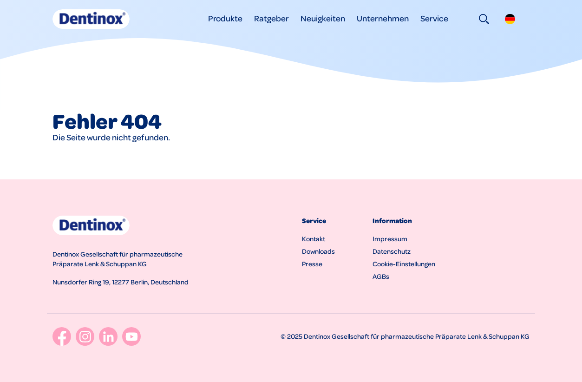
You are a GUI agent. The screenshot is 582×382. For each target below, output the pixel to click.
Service (434, 18)
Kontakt (313, 238)
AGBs (381, 276)
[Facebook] (61, 336)
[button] (510, 19)
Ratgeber (271, 18)
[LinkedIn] (108, 336)
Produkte (225, 18)
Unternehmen (383, 18)
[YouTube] (131, 336)
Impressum (390, 238)
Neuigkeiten (323, 18)
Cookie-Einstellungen (404, 263)
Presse (312, 263)
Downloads (318, 251)
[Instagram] (85, 336)
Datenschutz (392, 251)
